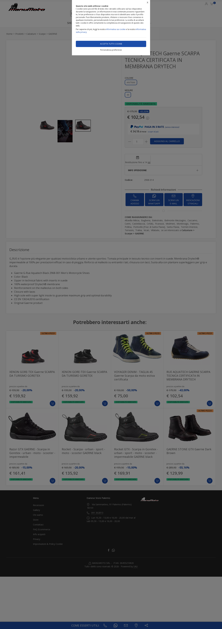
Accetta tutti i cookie (111, 43)
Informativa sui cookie (116, 29)
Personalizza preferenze (111, 50)
